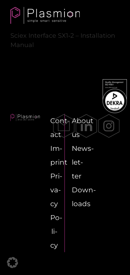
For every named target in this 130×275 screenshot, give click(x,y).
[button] (12, 262)
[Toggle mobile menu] (111, 15)
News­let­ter (83, 162)
